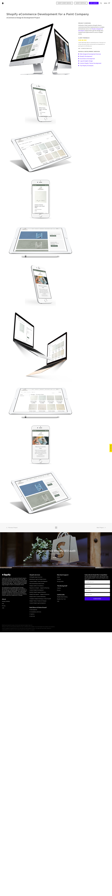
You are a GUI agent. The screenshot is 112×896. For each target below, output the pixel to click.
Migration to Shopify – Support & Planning (39, 587)
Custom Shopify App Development (38, 603)
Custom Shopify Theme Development (38, 581)
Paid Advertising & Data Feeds (37, 583)
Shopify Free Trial (61, 599)
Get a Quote (93, 3)
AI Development (33, 609)
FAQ (3, 603)
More (55, 557)
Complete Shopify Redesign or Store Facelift (40, 598)
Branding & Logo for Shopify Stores (38, 579)
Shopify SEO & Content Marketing (37, 596)
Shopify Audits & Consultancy (37, 585)
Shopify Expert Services (64, 3)
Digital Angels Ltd (28, 625)
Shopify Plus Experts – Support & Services (39, 594)
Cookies (59, 588)
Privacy (59, 590)
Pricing (3, 605)
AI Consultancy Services (35, 611)
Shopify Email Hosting (62, 596)
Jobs (3, 607)
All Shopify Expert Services (36, 577)
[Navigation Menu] (107, 3)
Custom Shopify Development (37, 590)
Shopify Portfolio (81, 3)
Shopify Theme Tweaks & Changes (38, 600)
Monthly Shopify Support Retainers (38, 592)
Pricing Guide (60, 581)
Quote (58, 577)
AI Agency (32, 614)
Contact (59, 579)
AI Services (32, 616)
